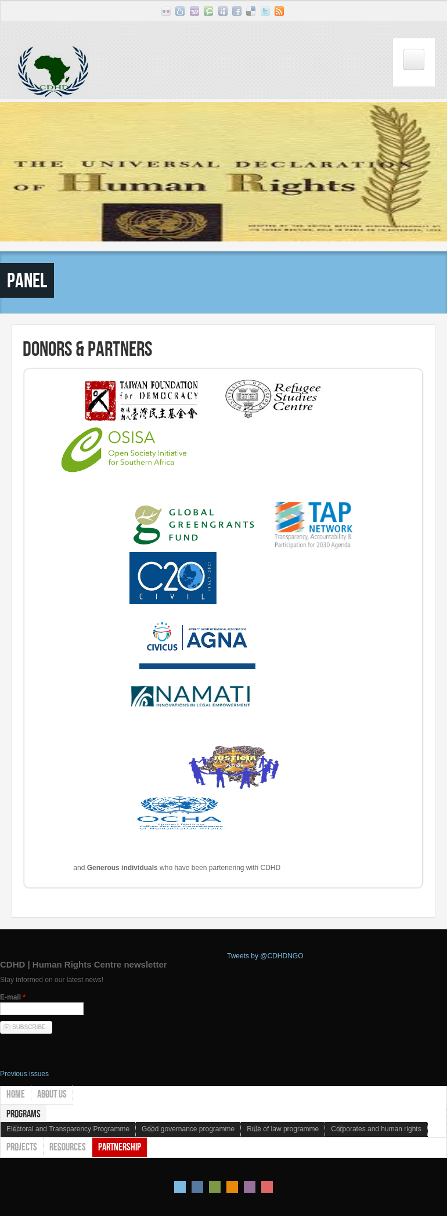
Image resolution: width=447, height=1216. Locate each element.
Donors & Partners (87, 348)
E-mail (13, 997)
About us (52, 1094)
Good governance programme (188, 1129)
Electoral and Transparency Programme (67, 1129)
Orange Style (232, 1187)
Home (15, 1094)
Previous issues (24, 1074)
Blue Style (197, 1187)
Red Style (267, 1187)
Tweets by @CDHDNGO (265, 956)
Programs (23, 1114)
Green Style (215, 1187)
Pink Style (249, 1187)
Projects (21, 1147)
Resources (67, 1147)
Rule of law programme (283, 1129)
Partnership (119, 1147)
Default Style (180, 1187)
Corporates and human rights (376, 1129)
